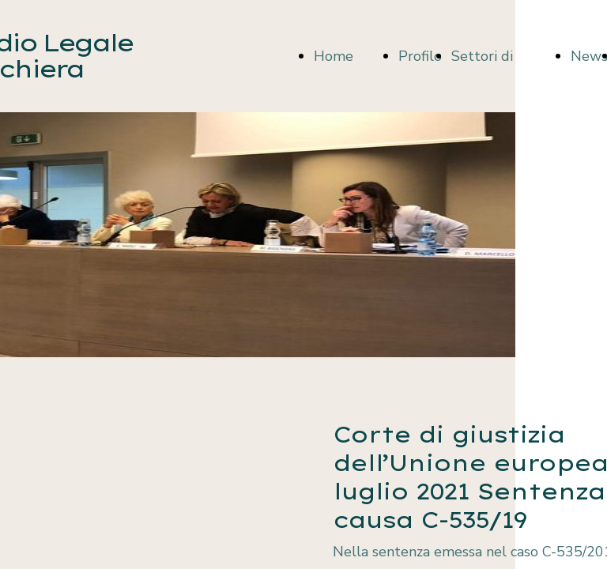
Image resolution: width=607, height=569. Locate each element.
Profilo (420, 56)
